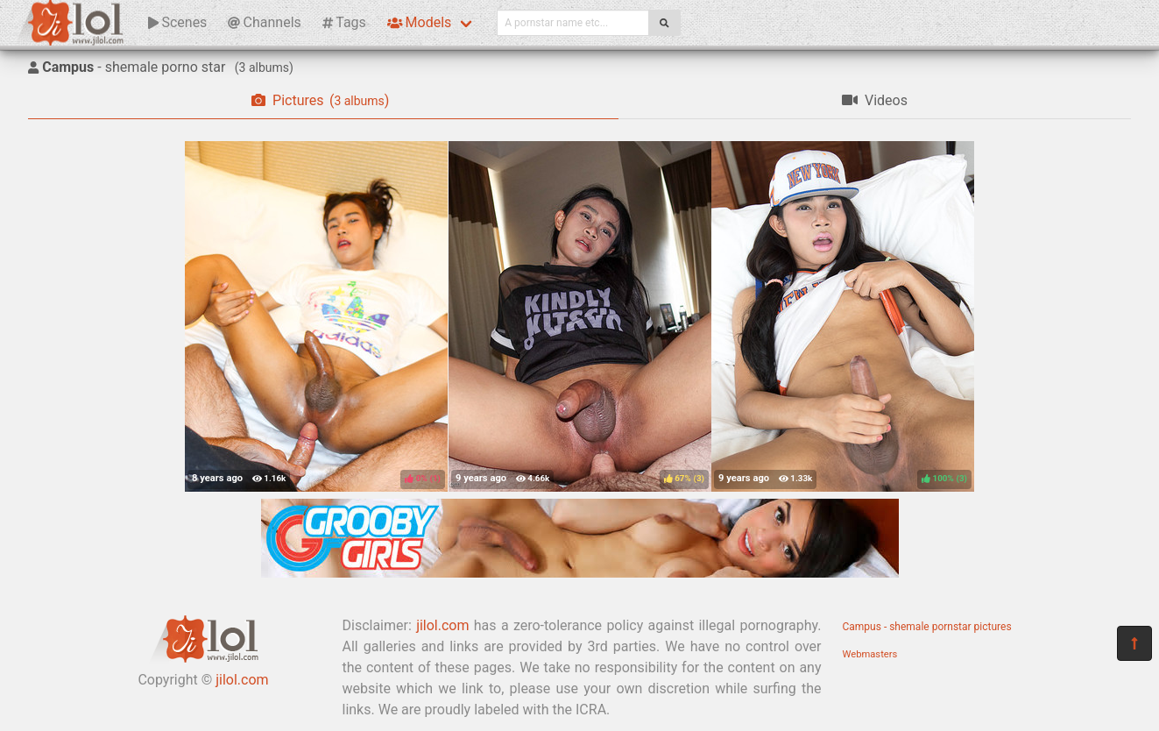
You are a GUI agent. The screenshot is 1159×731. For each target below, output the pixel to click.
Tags (344, 22)
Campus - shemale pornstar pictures (927, 627)
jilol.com (242, 679)
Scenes (177, 22)
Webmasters (870, 654)
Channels (264, 22)
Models (419, 22)
